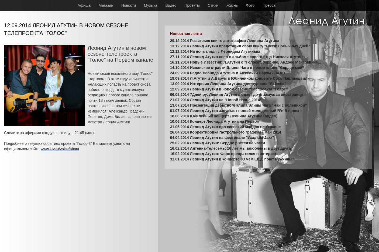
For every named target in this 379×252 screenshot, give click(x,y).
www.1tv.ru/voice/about (60, 149)
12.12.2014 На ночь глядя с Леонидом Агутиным (215, 51)
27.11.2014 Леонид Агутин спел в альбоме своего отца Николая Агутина (237, 57)
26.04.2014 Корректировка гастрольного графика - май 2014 (225, 132)
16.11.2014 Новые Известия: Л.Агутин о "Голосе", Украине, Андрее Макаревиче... (245, 62)
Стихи (213, 5)
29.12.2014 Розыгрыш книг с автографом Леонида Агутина (224, 40)
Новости (128, 5)
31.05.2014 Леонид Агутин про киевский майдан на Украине (225, 127)
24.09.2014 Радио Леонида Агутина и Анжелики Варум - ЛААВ (227, 73)
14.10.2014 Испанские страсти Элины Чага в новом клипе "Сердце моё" (237, 67)
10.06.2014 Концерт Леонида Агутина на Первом (215, 121)
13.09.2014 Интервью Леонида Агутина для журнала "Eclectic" (228, 84)
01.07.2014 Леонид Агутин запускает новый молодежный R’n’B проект (235, 110)
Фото (250, 5)
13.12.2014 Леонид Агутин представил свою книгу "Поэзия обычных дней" (240, 46)
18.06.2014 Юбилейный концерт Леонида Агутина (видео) (223, 116)
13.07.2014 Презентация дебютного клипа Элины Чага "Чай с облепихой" (238, 105)
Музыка (150, 5)
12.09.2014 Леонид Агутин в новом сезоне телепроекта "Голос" (229, 89)
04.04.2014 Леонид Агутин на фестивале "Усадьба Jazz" (222, 137)
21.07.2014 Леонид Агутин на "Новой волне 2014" (216, 100)
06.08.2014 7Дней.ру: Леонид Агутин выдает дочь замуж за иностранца (236, 94)
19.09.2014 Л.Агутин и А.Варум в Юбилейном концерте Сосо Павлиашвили (240, 78)
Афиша (84, 5)
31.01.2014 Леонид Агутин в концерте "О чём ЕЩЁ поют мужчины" (232, 159)
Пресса (269, 5)
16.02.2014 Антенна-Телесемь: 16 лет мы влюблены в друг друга (230, 148)
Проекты (192, 5)
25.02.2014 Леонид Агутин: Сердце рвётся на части (217, 143)
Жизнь (232, 5)
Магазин (106, 5)
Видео (171, 5)
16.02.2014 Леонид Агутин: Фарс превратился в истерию (223, 154)
